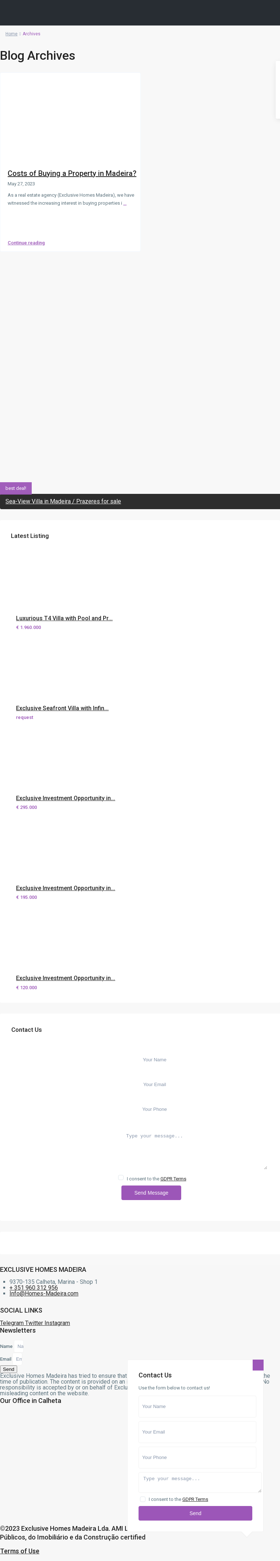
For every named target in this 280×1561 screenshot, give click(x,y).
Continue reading (26, 242)
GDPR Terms (173, 1178)
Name (7, 1346)
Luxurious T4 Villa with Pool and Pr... (64, 618)
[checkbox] (121, 1177)
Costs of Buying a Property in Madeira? (72, 173)
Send (196, 1513)
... (125, 203)
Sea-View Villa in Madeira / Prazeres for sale (63, 501)
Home (11, 33)
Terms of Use (19, 1551)
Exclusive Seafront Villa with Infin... (62, 708)
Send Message (151, 1193)
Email (6, 1359)
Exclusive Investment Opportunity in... (65, 798)
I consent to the (156, 1178)
